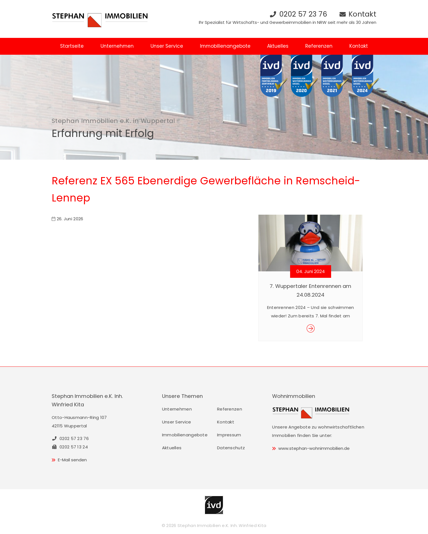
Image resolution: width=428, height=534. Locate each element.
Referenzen (319, 46)
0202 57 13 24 (70, 447)
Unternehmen (117, 46)
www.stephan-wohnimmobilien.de (314, 448)
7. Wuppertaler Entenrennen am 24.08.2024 (310, 290)
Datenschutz (231, 448)
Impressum (229, 435)
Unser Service (167, 46)
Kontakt (362, 14)
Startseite (72, 46)
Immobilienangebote (225, 46)
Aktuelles (277, 46)
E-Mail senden (72, 460)
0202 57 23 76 (303, 14)
